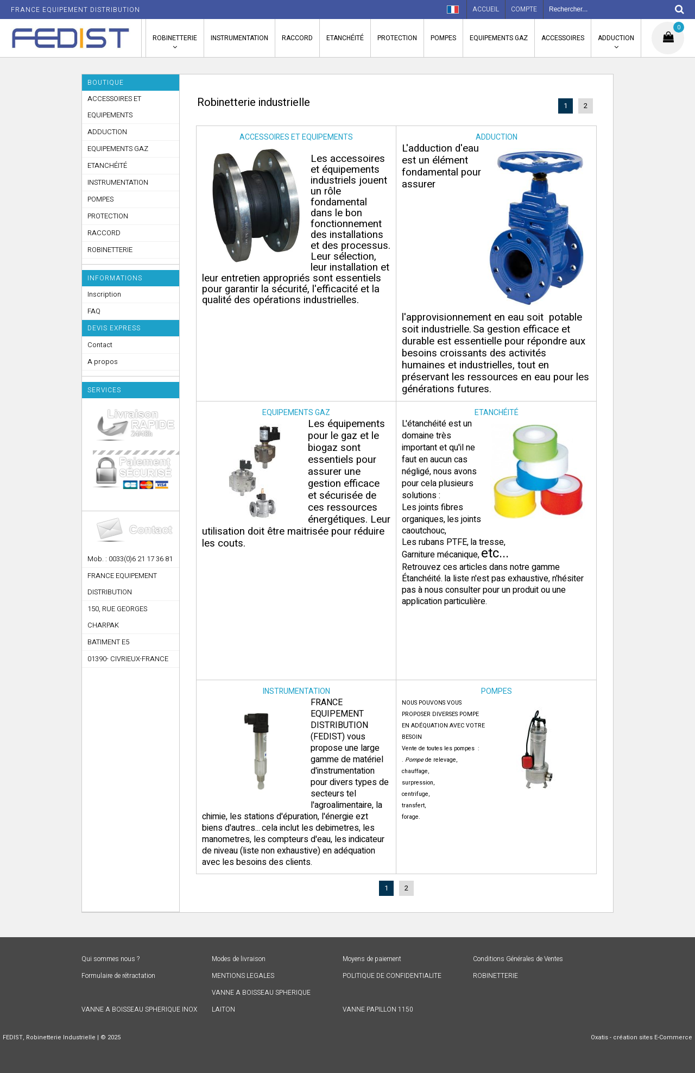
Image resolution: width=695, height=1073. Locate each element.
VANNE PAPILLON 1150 (378, 1009)
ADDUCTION (616, 38)
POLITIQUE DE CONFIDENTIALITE (392, 976)
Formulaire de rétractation (118, 976)
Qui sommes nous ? (110, 959)
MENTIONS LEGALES (243, 976)
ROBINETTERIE (175, 38)
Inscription (104, 294)
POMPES (443, 38)
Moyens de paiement (372, 959)
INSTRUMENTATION (239, 38)
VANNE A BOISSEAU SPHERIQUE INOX (139, 1009)
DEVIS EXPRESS (114, 328)
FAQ (93, 311)
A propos (102, 361)
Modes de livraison (239, 959)
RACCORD (297, 38)
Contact (99, 345)
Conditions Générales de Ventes (518, 959)
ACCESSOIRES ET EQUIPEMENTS (114, 106)
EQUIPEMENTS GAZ (499, 38)
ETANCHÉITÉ (345, 38)
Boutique (105, 82)
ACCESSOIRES (562, 38)
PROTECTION (397, 38)
